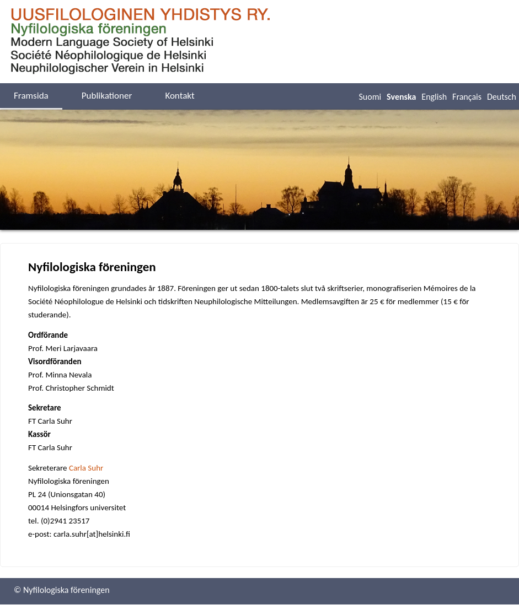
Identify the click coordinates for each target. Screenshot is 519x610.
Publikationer (107, 95)
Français (466, 96)
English (434, 96)
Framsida (31, 95)
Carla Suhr (86, 468)
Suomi (370, 96)
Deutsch (501, 96)
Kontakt (179, 95)
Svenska (401, 96)
